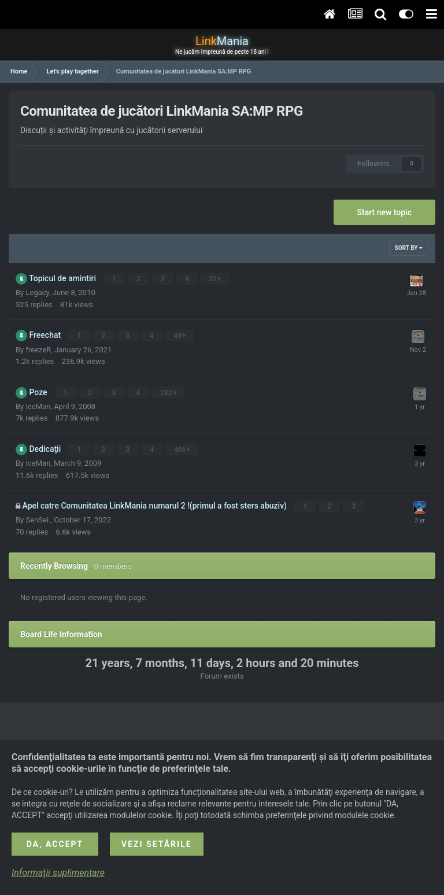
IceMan (37, 406)
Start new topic (384, 212)
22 (215, 279)
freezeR (38, 349)
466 (182, 449)
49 (180, 336)
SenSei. (37, 519)
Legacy (37, 292)
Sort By (409, 248)
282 (169, 392)
